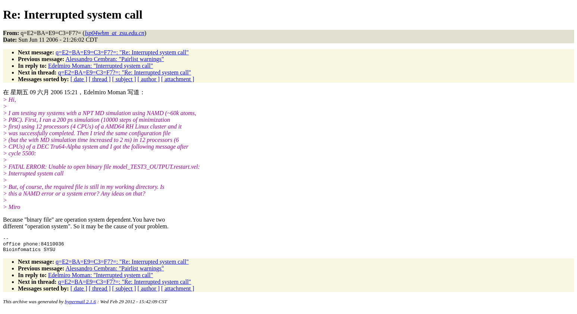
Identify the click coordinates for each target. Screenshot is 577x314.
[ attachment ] (177, 79)
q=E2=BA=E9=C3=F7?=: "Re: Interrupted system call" (122, 52)
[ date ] (78, 79)
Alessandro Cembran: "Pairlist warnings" (115, 59)
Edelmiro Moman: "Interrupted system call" (100, 66)
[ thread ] (100, 79)
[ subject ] (124, 79)
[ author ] (149, 79)
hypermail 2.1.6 (80, 305)
